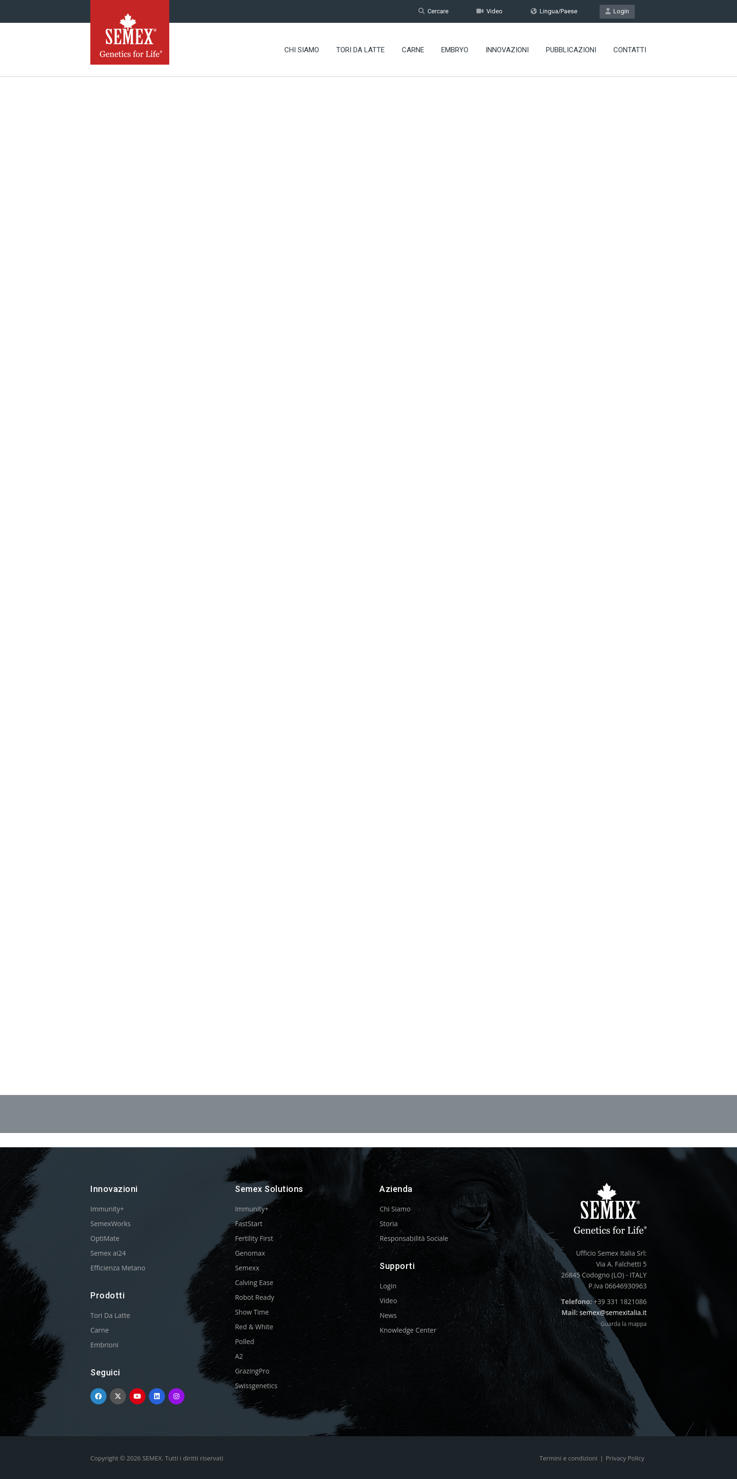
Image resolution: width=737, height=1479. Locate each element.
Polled (244, 1341)
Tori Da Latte (360, 50)
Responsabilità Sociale (413, 1238)
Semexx (247, 1267)
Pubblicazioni (571, 50)
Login (617, 11)
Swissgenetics (256, 1385)
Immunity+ (107, 1208)
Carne (413, 50)
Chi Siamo (301, 50)
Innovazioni (507, 50)
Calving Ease (254, 1282)
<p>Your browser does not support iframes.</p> (368, 560)
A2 (239, 1356)
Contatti (629, 50)
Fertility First (254, 1238)
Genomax (250, 1253)
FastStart (248, 1223)
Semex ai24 (108, 1253)
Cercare (433, 11)
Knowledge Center (407, 1330)
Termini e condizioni (569, 1458)
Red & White (254, 1326)
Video (489, 11)
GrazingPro (252, 1370)
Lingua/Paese (554, 11)
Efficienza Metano (117, 1267)
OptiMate (104, 1238)
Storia (388, 1223)
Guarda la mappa (624, 1324)
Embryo (454, 50)
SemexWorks (110, 1223)
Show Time (252, 1311)
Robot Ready (254, 1297)
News (388, 1315)
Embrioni (104, 1344)
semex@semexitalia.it (613, 1312)
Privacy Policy (625, 1458)
